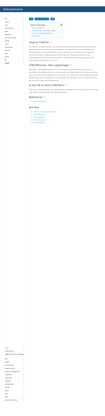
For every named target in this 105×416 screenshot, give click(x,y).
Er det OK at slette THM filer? (42, 33)
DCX (8, 148)
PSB (8, 294)
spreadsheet (14, 384)
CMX (8, 120)
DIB (8, 155)
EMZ (8, 174)
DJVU (8, 161)
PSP (8, 300)
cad (14, 25)
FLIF (8, 183)
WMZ (9, 338)
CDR (8, 110)
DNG (8, 164)
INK (8, 212)
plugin (14, 362)
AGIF (8, 76)
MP (8, 253)
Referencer (36, 36)
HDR (8, 196)
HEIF (8, 202)
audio (14, 22)
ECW (8, 167)
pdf (14, 359)
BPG (8, 107)
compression (14, 28)
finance (14, 50)
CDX (8, 114)
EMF (8, 171)
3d (14, 19)
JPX (8, 240)
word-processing (14, 400)
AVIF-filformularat (39, 114)
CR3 (8, 129)
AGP (8, 79)
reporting (14, 378)
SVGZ (9, 323)
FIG (8, 180)
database (14, 34)
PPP (8, 291)
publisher (14, 375)
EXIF (8, 177)
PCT (8, 275)
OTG (8, 266)
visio (14, 394)
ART (8, 88)
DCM (8, 142)
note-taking (14, 351)
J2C (8, 215)
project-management (14, 371)
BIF (8, 101)
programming (14, 368)
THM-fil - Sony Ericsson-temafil (44, 112)
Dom (31, 19)
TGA (8, 326)
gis (14, 60)
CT (8, 136)
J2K (8, 218)
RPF (8, 316)
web (14, 397)
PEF (8, 281)
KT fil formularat (39, 117)
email (14, 44)
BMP (8, 104)
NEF (8, 259)
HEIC (8, 199)
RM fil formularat (39, 120)
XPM (8, 341)
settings (14, 381)
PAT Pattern (11, 272)
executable (14, 47)
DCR (8, 145)
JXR (8, 246)
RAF (8, 310)
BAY (8, 98)
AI (7, 82)
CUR (8, 139)
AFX (8, 72)
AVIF (8, 95)
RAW (8, 313)
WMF (8, 335)
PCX (8, 278)
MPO (8, 256)
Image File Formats (13, 66)
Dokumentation (13, 9)
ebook (14, 41)
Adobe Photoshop (39, 101)
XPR (8, 345)
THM (8, 329)
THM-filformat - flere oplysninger (43, 31)
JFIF (8, 221)
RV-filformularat (38, 123)
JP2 (8, 224)
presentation (14, 365)
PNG (8, 288)
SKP (8, 319)
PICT (8, 285)
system (14, 387)
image (14, 63)
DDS (8, 152)
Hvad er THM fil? (38, 28)
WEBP (9, 332)
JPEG (8, 231)
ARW (8, 91)
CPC (8, 123)
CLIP (8, 117)
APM (8, 85)
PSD (8, 297)
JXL (8, 243)
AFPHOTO (10, 69)
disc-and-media (14, 38)
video (14, 390)
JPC (8, 228)
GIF (8, 193)
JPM (8, 237)
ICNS (8, 205)
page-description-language (14, 355)
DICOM (9, 158)
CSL (8, 133)
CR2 (8, 126)
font (14, 53)
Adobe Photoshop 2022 (49, 60)
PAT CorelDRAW (12, 269)
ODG (8, 262)
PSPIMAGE (10, 304)
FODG (9, 186)
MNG (9, 250)
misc (14, 348)
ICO (8, 209)
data (14, 31)
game (14, 57)
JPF (8, 234)
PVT (8, 307)
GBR (8, 190)
